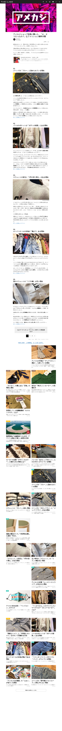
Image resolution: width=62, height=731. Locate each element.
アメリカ (47, 339)
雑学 (36, 339)
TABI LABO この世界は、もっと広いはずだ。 (31, 343)
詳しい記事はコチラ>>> (19, 117)
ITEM (7, 445)
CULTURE (33, 346)
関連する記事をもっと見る (31, 690)
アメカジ (39, 339)
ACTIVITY (8, 421)
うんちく (33, 339)
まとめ (30, 339)
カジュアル (43, 339)
